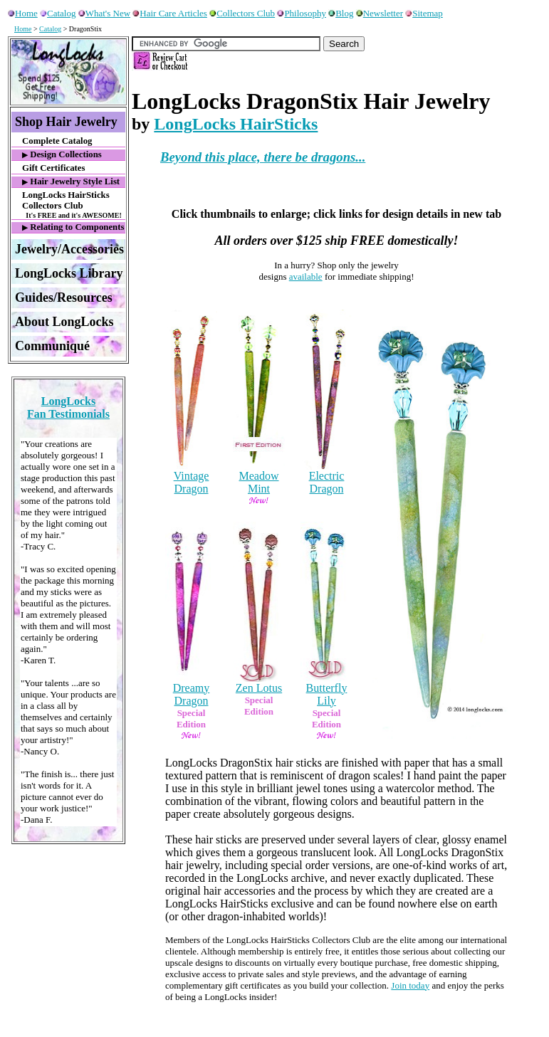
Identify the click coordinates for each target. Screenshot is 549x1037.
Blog (340, 13)
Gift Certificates (53, 168)
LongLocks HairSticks (236, 124)
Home (23, 13)
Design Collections (62, 154)
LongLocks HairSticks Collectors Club (73, 204)
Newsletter (379, 13)
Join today (410, 985)
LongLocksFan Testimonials (68, 407)
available (306, 276)
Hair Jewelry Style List (71, 181)
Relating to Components (73, 227)
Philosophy (301, 13)
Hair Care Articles (169, 13)
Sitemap (424, 13)
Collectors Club (242, 13)
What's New (104, 13)
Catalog (57, 13)
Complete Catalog (57, 141)
